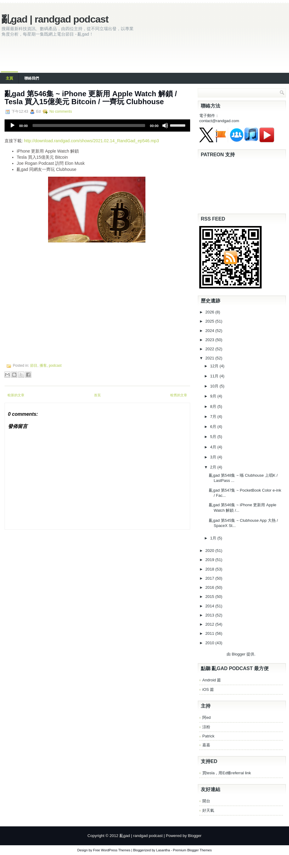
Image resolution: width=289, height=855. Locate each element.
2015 (210, 596)
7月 (214, 416)
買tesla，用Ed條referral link (226, 773)
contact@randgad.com (219, 120)
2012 (210, 624)
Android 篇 (211, 680)
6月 (214, 426)
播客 (43, 365)
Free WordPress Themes (111, 850)
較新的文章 (16, 395)
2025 (210, 321)
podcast (55, 365)
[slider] (89, 125)
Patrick (208, 736)
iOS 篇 (208, 689)
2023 (210, 339)
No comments (60, 111)
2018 (210, 569)
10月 (215, 386)
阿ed (206, 717)
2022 (210, 349)
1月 (214, 538)
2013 (210, 615)
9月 (214, 396)
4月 (214, 447)
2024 (210, 330)
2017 (210, 578)
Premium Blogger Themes (192, 850)
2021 (210, 358)
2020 (210, 550)
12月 (215, 366)
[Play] (12, 125)
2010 (210, 643)
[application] (97, 125)
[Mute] (165, 125)
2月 (214, 467)
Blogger (238, 654)
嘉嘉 (206, 745)
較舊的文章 (178, 395)
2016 (210, 587)
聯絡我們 (31, 78)
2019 (210, 559)
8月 (214, 406)
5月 (214, 436)
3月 (214, 457)
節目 (33, 365)
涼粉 (206, 727)
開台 (206, 801)
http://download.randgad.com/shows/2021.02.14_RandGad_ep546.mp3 (91, 140)
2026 (210, 312)
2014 (210, 606)
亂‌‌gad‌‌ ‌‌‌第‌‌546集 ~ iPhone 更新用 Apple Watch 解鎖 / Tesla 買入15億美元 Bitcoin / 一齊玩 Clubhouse (91, 98)
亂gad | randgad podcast (55, 19)
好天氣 (208, 810)
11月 (215, 376)
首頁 (97, 395)
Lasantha (163, 850)
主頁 (9, 78)
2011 (210, 633)
